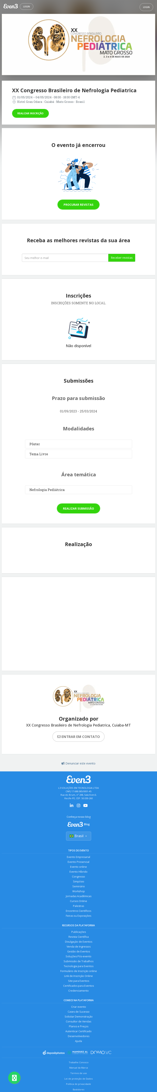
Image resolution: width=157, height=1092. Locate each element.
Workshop (78, 891)
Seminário (78, 886)
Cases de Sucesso (79, 1011)
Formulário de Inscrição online (78, 971)
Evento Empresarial (78, 857)
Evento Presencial (78, 862)
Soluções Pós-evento (78, 956)
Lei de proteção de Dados (78, 1078)
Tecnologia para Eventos (78, 966)
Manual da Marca (78, 1067)
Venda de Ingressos (79, 946)
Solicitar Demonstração (79, 1016)
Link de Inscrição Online (78, 976)
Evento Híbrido (78, 871)
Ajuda (78, 1041)
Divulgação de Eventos (78, 941)
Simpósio (78, 881)
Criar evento (78, 1007)
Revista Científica (78, 937)
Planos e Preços (78, 1026)
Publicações (78, 932)
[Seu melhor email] (65, 258)
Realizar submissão (78, 508)
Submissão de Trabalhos (78, 961)
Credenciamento (78, 990)
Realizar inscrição (30, 113)
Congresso (78, 876)
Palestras (78, 906)
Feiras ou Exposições (78, 916)
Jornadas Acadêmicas (78, 896)
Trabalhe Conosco (79, 1062)
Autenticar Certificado (78, 1031)
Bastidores (78, 1089)
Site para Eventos (78, 981)
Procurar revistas (78, 205)
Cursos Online (78, 901)
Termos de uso (78, 1073)
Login (26, 6)
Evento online (78, 867)
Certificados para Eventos (78, 986)
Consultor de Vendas (78, 1021)
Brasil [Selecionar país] (79, 836)
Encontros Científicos (78, 911)
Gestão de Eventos (78, 951)
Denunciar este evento (78, 763)
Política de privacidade (78, 1083)
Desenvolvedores (78, 1036)
